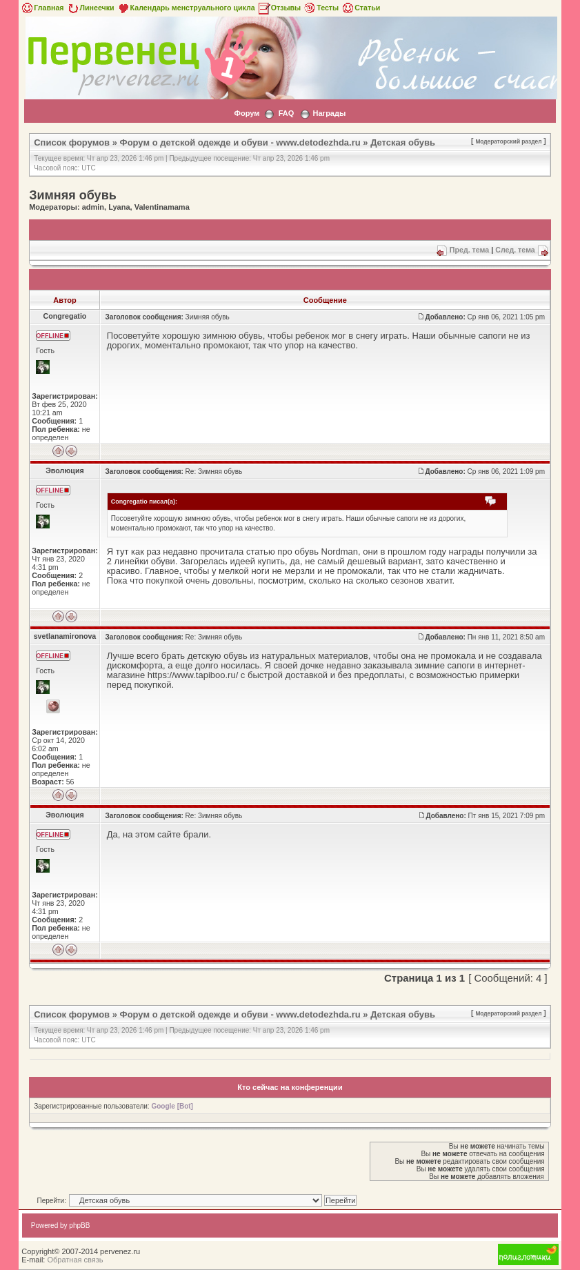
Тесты (321, 7)
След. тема (515, 250)
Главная (41, 7)
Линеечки (90, 7)
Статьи (360, 7)
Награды (329, 113)
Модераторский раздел (508, 141)
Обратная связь (75, 1260)
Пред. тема (469, 250)
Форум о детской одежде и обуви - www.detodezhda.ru (240, 142)
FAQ (286, 113)
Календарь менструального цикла (186, 7)
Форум (247, 113)
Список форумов (72, 142)
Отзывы (279, 7)
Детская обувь (402, 142)
